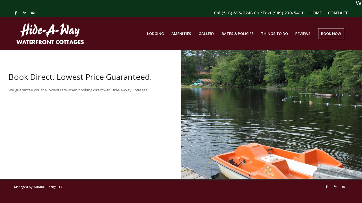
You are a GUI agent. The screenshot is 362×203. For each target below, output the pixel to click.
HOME (315, 13)
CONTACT (338, 13)
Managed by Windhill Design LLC (38, 187)
